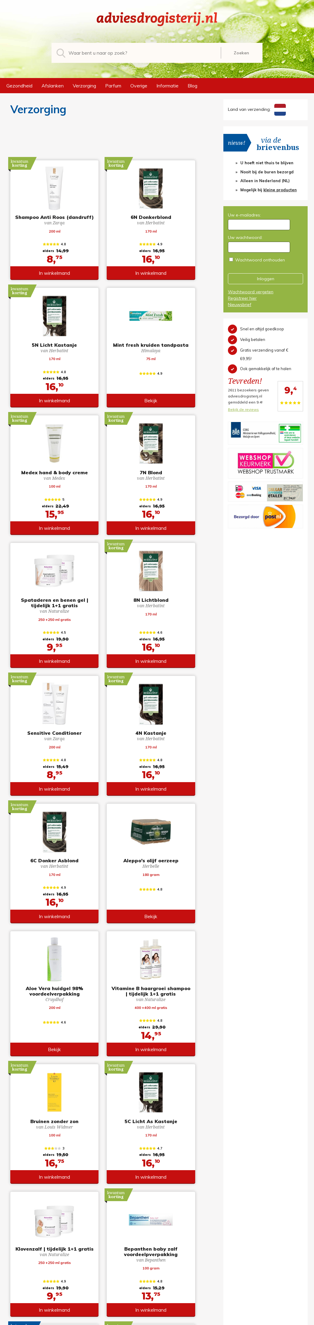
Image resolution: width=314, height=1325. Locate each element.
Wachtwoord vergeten (250, 292)
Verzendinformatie (181, 1274)
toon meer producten (109, 1215)
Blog (192, 86)
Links (167, 1291)
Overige (138, 86)
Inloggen (265, 278)
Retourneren (174, 1266)
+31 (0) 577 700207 (37, 1266)
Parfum (113, 86)
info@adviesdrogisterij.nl (42, 1257)
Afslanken (53, 86)
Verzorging (84, 86)
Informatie (167, 86)
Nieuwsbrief (239, 304)
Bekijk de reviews (243, 409)
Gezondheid (19, 86)
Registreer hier (242, 298)
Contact (170, 1283)
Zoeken (241, 53)
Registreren (235, 1257)
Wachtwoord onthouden (260, 260)
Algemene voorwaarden (186, 1257)
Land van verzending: (257, 109)
